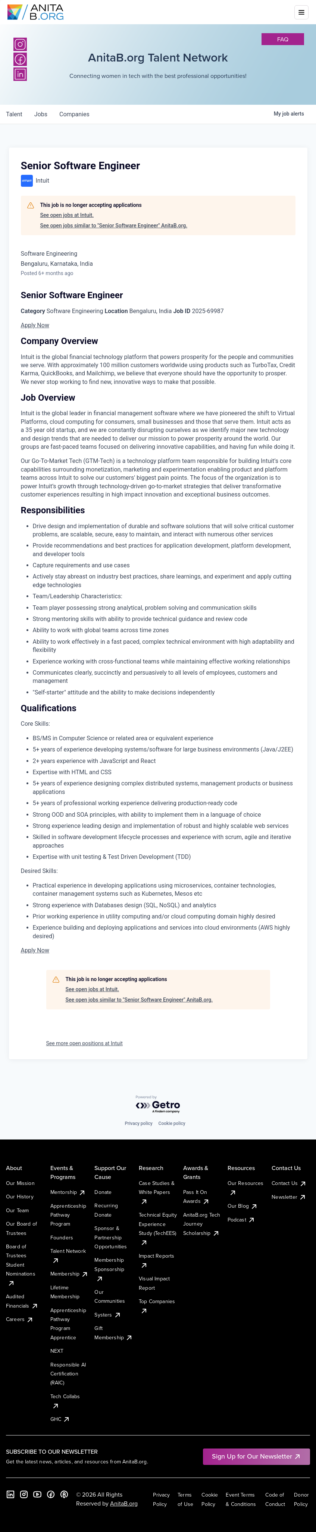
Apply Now (35, 325)
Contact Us (289, 1183)
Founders (61, 1237)
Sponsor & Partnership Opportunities (110, 1237)
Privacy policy (138, 1123)
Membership (69, 1273)
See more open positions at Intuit (84, 1043)
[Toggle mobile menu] (301, 12)
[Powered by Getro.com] (158, 1105)
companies (74, 114)
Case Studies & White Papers (157, 1192)
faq (282, 39)
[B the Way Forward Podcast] (64, 1494)
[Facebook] (50, 1494)
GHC (60, 1419)
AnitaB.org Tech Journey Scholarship (201, 1224)
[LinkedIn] (10, 1494)
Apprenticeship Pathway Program (68, 1215)
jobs (40, 114)
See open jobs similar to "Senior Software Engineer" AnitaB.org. (114, 225)
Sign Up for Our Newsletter (256, 1456)
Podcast (241, 1219)
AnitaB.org (124, 1503)
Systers (107, 1314)
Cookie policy (172, 1123)
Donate (103, 1192)
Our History (20, 1196)
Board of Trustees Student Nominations (20, 1265)
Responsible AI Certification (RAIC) (68, 1374)
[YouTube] (37, 1494)
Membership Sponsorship (109, 1269)
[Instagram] (20, 44)
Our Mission (20, 1183)
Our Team (17, 1210)
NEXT (57, 1351)
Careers (20, 1319)
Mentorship (68, 1192)
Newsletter (289, 1197)
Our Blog (243, 1206)
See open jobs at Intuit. (67, 215)
